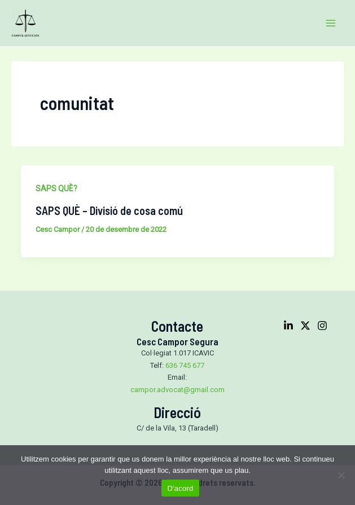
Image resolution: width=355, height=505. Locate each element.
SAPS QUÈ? (56, 188)
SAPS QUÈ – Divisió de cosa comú (109, 210)
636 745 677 (184, 365)
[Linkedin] (288, 325)
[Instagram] (322, 325)
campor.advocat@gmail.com (177, 389)
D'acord (180, 488)
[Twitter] (305, 325)
